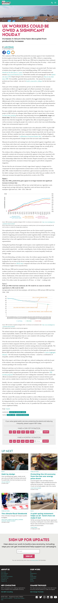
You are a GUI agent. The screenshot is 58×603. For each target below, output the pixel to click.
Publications (35, 471)
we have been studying (9, 115)
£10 (14, 432)
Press (31, 579)
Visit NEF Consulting (7, 592)
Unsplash (8, 408)
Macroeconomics (22, 415)
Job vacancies (4, 578)
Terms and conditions (6, 598)
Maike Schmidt (11, 521)
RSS (2, 599)
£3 (10, 441)
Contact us (4, 579)
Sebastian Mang (13, 519)
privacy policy (34, 560)
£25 (19, 432)
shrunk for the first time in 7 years (12, 72)
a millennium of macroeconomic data (30, 136)
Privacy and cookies (19, 598)
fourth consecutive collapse (34, 81)
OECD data (19, 263)
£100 (32, 432)
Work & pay (11, 415)
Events (32, 581)
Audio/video (33, 576)
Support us (4, 581)
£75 (27, 432)
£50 (23, 432)
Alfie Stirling (9, 47)
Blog (4, 20)
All (30, 572)
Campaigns (33, 578)
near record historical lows (15, 74)
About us (5, 569)
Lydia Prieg (34, 527)
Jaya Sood (4, 519)
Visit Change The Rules (37, 592)
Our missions (4, 573)
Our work (3, 572)
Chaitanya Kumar (36, 488)
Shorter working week (17, 412)
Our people (4, 575)
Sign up (29, 556)
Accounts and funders (7, 576)
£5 (10, 432)
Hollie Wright (6, 482)
